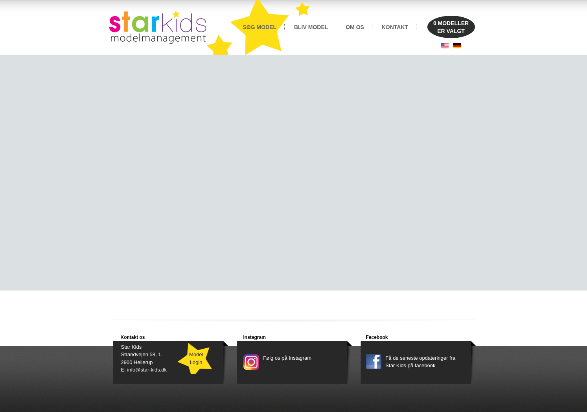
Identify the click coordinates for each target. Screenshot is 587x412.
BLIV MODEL (311, 27)
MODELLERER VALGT (451, 27)
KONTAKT (395, 27)
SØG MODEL (260, 27)
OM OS (355, 27)
